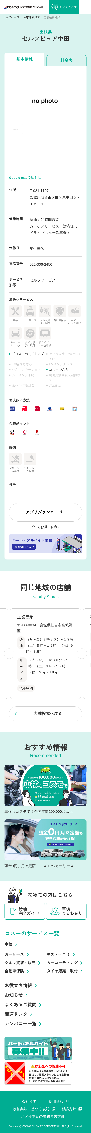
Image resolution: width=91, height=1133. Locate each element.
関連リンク (19, 1014)
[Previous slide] (9, 654)
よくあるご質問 (23, 1004)
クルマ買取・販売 (23, 963)
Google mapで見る (25, 177)
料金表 (66, 60)
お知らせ (17, 995)
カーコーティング (65, 963)
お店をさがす (31, 17)
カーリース (17, 954)
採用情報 (59, 1101)
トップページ (11, 17)
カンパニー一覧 (23, 1023)
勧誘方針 (72, 1109)
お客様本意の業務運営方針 (45, 1116)
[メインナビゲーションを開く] (85, 7)
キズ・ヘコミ (62, 954)
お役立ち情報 (21, 985)
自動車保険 (17, 971)
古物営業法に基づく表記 (32, 1109)
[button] (16, 129)
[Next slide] (82, 654)
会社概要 (32, 1101)
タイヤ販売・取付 (65, 971)
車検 (11, 944)
